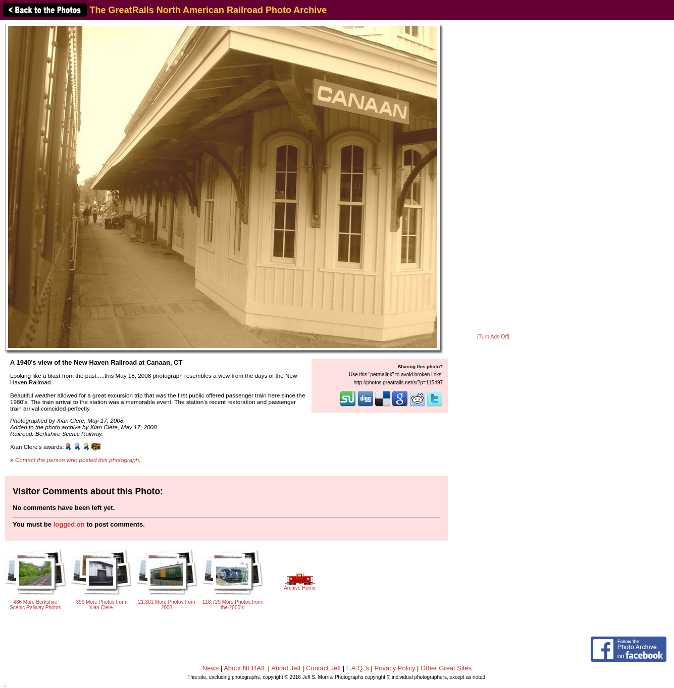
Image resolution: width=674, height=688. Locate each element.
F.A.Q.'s (357, 668)
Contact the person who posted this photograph (77, 459)
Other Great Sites (446, 668)
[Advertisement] (493, 177)
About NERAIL (245, 668)
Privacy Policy (395, 668)
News (210, 668)
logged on (69, 524)
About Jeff (285, 668)
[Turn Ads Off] (493, 336)
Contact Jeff (323, 668)
